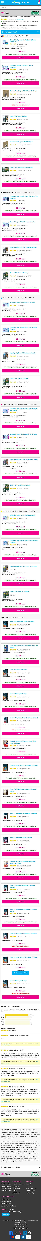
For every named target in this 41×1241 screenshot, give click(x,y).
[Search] (18, 7)
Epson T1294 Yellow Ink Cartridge (19, 591)
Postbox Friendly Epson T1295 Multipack (21, 142)
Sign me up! (6, 1214)
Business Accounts (7, 1201)
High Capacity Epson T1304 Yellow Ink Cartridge (23, 566)
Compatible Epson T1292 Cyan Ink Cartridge (22, 302)
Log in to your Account (19, 1184)
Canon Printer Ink (6, 1186)
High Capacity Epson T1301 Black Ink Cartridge (23, 247)
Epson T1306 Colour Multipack (18, 116)
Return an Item (17, 1188)
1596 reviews (19, 19)
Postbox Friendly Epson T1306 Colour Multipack (23, 91)
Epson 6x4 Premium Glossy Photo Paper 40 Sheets (24, 718)
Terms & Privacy (30, 1190)
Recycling (15, 1190)
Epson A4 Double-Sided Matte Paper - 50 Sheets (23, 933)
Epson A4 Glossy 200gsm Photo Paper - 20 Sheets (24, 765)
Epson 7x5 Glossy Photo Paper (18, 669)
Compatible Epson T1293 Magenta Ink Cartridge (23, 434)
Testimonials (29, 1186)
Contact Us (16, 1186)
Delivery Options (6, 1199)
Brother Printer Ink (7, 1190)
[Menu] (2, 2)
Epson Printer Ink (6, 1188)
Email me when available (20, 973)
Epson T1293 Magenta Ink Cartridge (20, 485)
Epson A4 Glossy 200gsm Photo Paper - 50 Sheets (24, 957)
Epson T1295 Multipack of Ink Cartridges (21, 167)
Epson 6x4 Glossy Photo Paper (18, 694)
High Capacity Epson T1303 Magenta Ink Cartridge (24, 459)
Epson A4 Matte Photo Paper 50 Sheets (21, 837)
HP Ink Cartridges (6, 1184)
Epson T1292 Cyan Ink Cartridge (19, 378)
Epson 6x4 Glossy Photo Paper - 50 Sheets (22, 621)
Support (28, 1184)
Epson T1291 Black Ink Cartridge (19, 273)
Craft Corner (16, 1193)
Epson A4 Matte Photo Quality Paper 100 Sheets (23, 813)
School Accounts (6, 1203)
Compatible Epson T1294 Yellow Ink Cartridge (23, 515)
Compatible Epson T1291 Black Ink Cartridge (22, 222)
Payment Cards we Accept (9, 1206)
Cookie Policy (30, 1193)
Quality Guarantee (31, 1188)
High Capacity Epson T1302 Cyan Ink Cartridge (23, 353)
